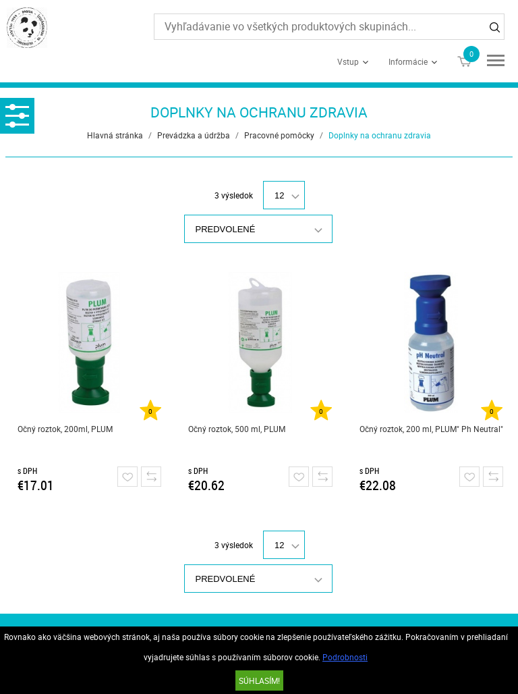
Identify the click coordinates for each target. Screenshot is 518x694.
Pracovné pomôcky (279, 135)
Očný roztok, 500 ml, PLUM (236, 428)
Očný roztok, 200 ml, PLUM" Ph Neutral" (431, 428)
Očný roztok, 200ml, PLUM (65, 428)
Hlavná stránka (115, 135)
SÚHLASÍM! (259, 680)
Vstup (348, 61)
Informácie (408, 61)
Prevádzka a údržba (193, 135)
